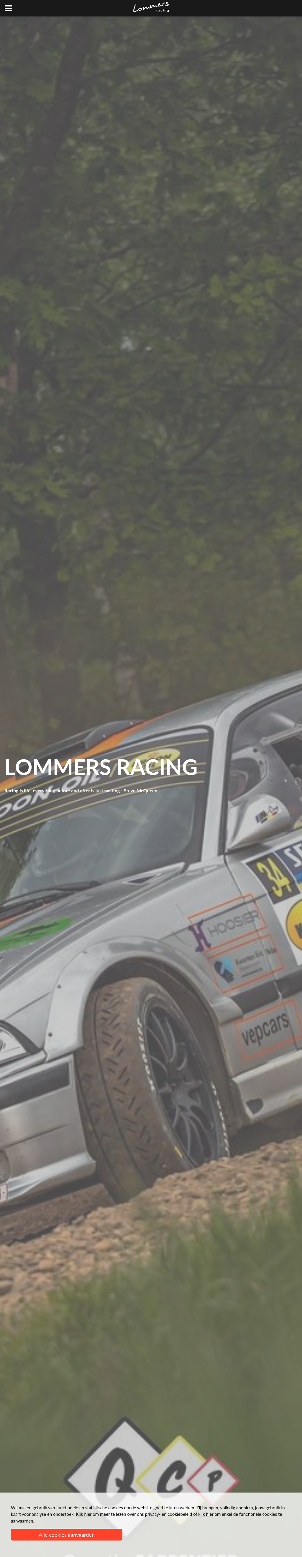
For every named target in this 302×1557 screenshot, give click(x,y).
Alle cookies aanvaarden (67, 1534)
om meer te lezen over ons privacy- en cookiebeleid (134, 1514)
